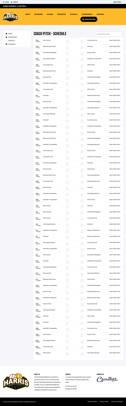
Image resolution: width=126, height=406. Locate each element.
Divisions (100, 14)
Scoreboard (11, 37)
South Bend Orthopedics (50, 52)
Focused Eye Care (92, 40)
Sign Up (14, 2)
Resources (61, 14)
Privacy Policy (104, 401)
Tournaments (87, 14)
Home (8, 33)
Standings (10, 44)
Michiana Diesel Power (49, 46)
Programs (38, 14)
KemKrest (90, 46)
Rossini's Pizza (91, 52)
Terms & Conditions (117, 401)
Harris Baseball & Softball (14, 6)
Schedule (73, 14)
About (27, 14)
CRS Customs (47, 40)
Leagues (50, 14)
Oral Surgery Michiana (49, 58)
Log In (6, 2)
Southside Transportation (94, 58)
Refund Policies (92, 401)
